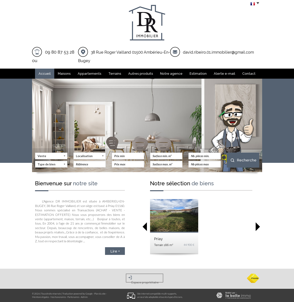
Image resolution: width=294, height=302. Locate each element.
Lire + (115, 251)
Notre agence (171, 74)
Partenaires (73, 296)
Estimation (198, 74)
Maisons (64, 74)
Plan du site (100, 293)
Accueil (45, 74)
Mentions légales (40, 296)
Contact (248, 74)
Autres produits (140, 74)
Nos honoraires (58, 296)
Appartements (89, 74)
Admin (84, 296)
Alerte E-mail (224, 74)
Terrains (114, 74)
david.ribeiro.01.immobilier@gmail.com (218, 52)
